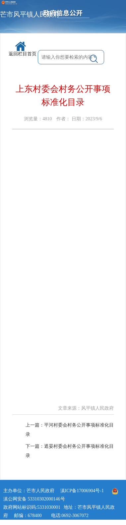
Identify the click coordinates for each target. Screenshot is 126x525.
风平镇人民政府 (97, 408)
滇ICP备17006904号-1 (82, 490)
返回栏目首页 (22, 49)
